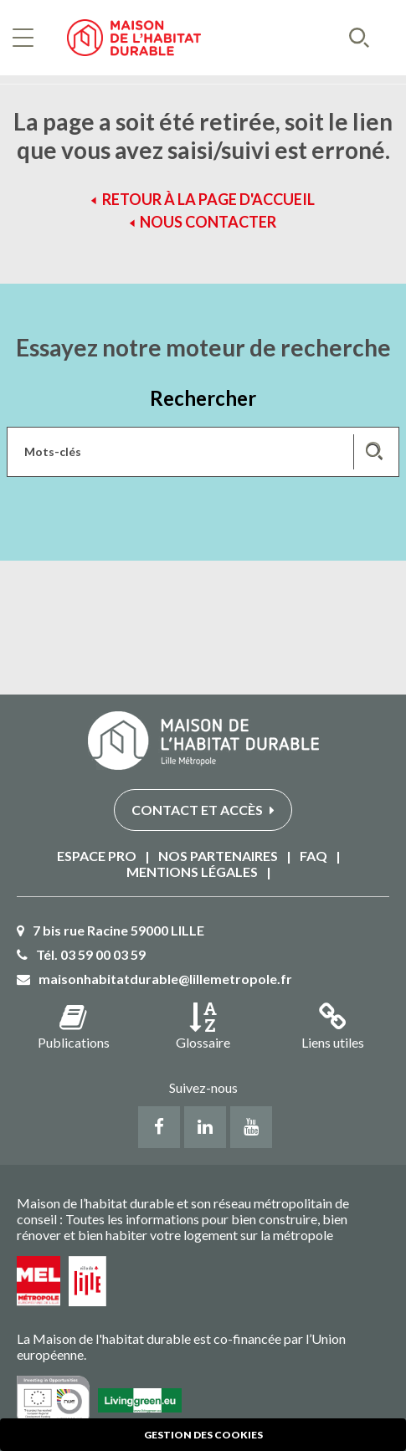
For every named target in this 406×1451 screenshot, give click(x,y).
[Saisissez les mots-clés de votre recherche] (203, 452)
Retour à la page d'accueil (208, 199)
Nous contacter (208, 222)
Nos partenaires (218, 856)
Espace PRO (96, 856)
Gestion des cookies (203, 1434)
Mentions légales (192, 871)
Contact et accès (203, 810)
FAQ (313, 856)
